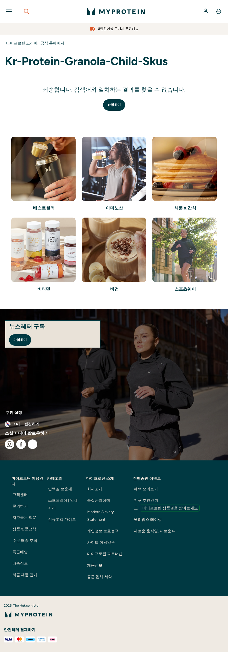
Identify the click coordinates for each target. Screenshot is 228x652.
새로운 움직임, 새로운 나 (155, 531)
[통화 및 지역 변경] (114, 424)
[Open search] (26, 11)
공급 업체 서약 (99, 576)
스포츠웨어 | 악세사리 (63, 504)
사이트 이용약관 (101, 542)
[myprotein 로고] (116, 11)
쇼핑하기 (114, 105)
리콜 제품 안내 (24, 575)
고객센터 (20, 494)
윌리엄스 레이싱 (148, 519)
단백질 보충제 (60, 489)
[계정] (206, 11)
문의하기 (20, 506)
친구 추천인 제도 (167, 504)
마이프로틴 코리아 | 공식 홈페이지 (35, 43)
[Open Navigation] (9, 11)
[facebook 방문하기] (21, 444)
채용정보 (94, 565)
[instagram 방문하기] (9, 444)
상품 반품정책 (24, 529)
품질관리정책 (98, 500)
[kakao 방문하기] (32, 444)
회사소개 (94, 489)
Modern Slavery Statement (100, 516)
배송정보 (20, 563)
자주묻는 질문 (24, 517)
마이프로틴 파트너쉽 (104, 554)
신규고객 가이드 (62, 519)
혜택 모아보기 (146, 489)
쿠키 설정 (14, 412)
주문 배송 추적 (24, 540)
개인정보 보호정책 (103, 531)
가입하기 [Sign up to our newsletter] (20, 340)
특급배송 (20, 552)
